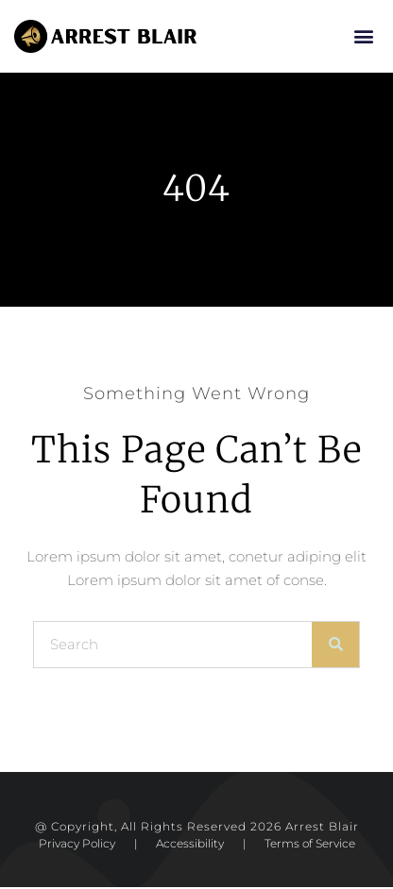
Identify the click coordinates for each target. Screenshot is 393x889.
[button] (363, 36)
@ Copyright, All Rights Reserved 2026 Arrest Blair (197, 828)
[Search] (335, 646)
